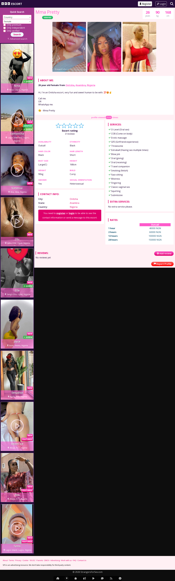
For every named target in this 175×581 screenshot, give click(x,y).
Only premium (12, 24)
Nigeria (91, 85)
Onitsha (70, 85)
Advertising (55, 560)
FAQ (74, 560)
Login (161, 3)
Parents (40, 560)
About (5, 560)
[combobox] (17, 17)
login (71, 213)
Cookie (25, 560)
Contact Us (81, 560)
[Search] (171, 4)
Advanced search (17, 38)
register (60, 213)
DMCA (46, 560)
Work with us (66, 560)
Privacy (18, 560)
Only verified (11, 30)
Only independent (14, 27)
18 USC (32, 560)
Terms (11, 560)
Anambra (81, 85)
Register (145, 3)
